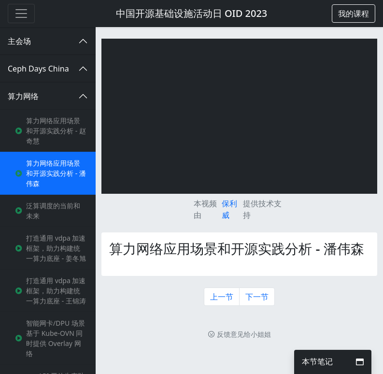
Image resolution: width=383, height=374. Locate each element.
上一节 (221, 296)
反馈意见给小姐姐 (239, 334)
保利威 (229, 209)
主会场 (19, 41)
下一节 (257, 296)
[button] (353, 13)
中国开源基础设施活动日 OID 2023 (192, 13)
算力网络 (23, 96)
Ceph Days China (38, 68)
